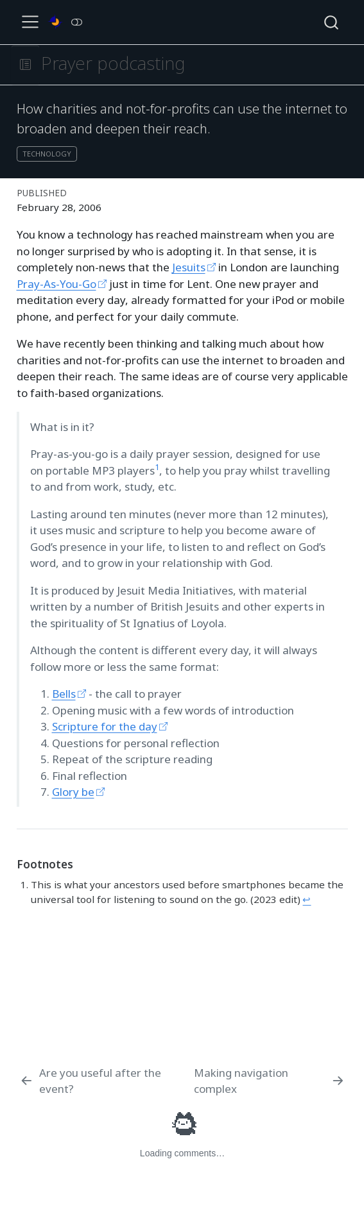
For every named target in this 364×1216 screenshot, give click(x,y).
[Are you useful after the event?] (104, 1081)
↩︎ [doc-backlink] (306, 899)
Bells (64, 693)
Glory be (73, 791)
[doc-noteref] (157, 470)
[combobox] (332, 22)
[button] (25, 65)
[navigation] (193, 65)
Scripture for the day (104, 726)
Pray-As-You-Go (56, 283)
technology (46, 153)
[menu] (30, 22)
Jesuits (188, 267)
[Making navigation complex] (269, 1081)
